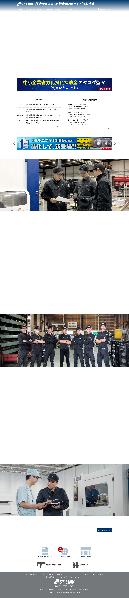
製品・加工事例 (31, 574)
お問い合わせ (105, 10)
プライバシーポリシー (76, 577)
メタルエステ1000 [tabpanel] (64, 143)
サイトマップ (62, 577)
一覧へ (57, 127)
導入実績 (49, 10)
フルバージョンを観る (101, 14)
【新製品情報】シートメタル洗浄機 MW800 (40, 104)
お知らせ (100, 574)
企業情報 (57, 10)
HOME (21, 10)
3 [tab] (66, 152)
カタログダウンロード (74, 574)
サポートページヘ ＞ (104, 530)
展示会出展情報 (50, 577)
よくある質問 (67, 10)
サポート (41, 10)
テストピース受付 (89, 574)
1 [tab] (63, 152)
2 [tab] (64, 152)
